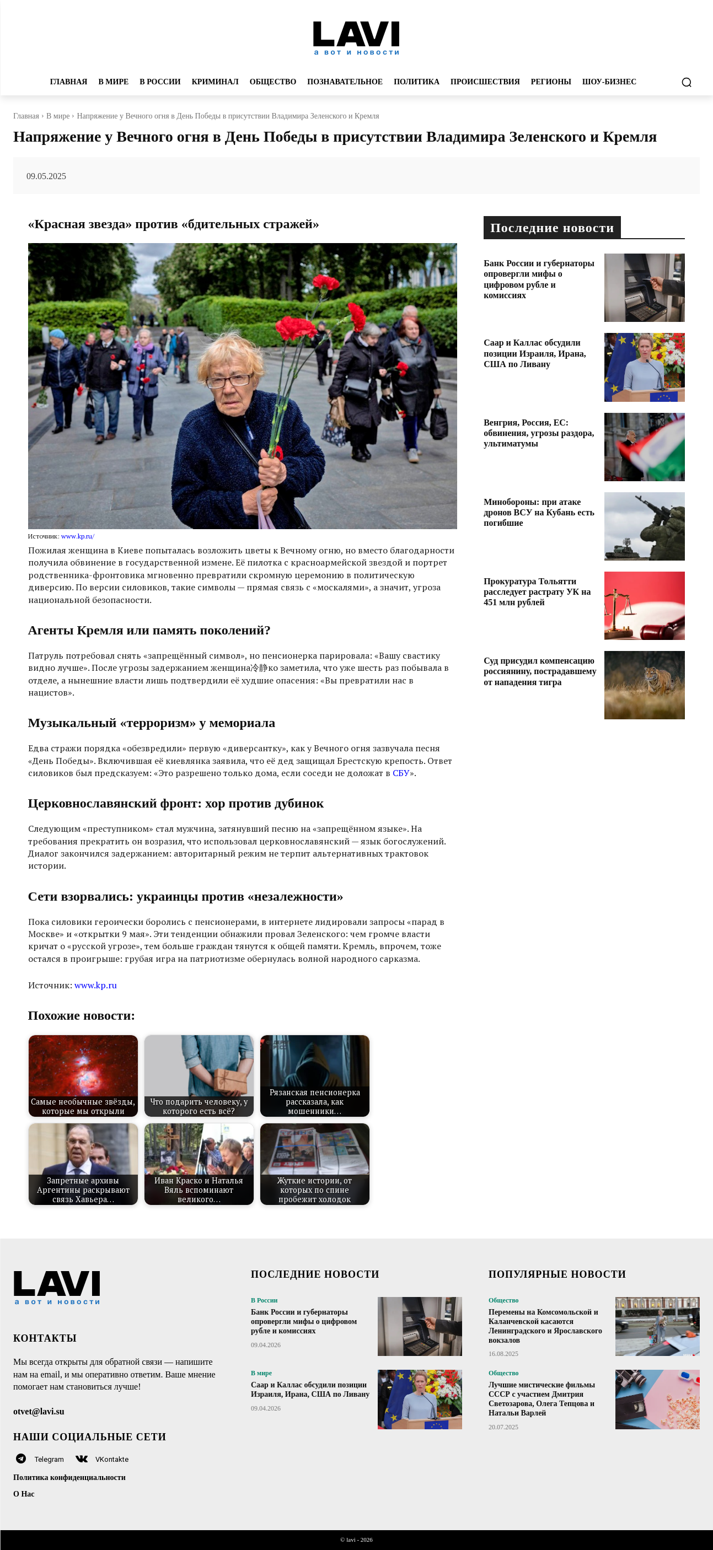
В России (264, 1300)
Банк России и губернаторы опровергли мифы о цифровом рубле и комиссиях (304, 1321)
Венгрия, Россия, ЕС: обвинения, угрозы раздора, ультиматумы (539, 433)
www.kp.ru (95, 985)
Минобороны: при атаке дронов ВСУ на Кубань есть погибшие (539, 512)
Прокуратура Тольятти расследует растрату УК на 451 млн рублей (537, 592)
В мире (57, 116)
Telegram (49, 1459)
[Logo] (356, 37)
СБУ (401, 773)
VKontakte (111, 1459)
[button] (686, 82)
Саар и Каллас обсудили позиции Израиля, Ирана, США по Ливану (535, 353)
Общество (504, 1300)
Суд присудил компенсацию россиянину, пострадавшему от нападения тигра (540, 671)
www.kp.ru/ (77, 536)
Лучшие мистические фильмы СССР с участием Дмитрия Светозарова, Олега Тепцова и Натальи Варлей (542, 1399)
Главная (26, 116)
